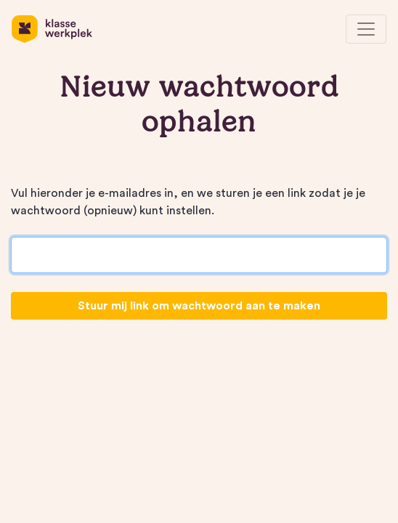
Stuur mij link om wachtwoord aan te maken (199, 306)
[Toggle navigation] (366, 29)
